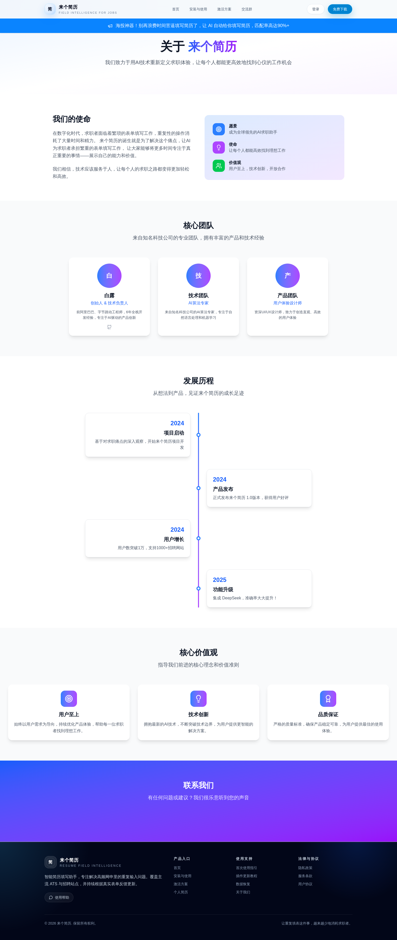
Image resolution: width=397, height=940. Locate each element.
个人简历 (181, 892)
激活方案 (224, 9)
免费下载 (340, 9)
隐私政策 (305, 868)
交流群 (247, 9)
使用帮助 (59, 897)
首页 (175, 9)
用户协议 (305, 884)
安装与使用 (198, 9)
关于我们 (243, 892)
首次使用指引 (246, 868)
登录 (315, 9)
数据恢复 (243, 884)
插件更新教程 (246, 876)
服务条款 (305, 876)
